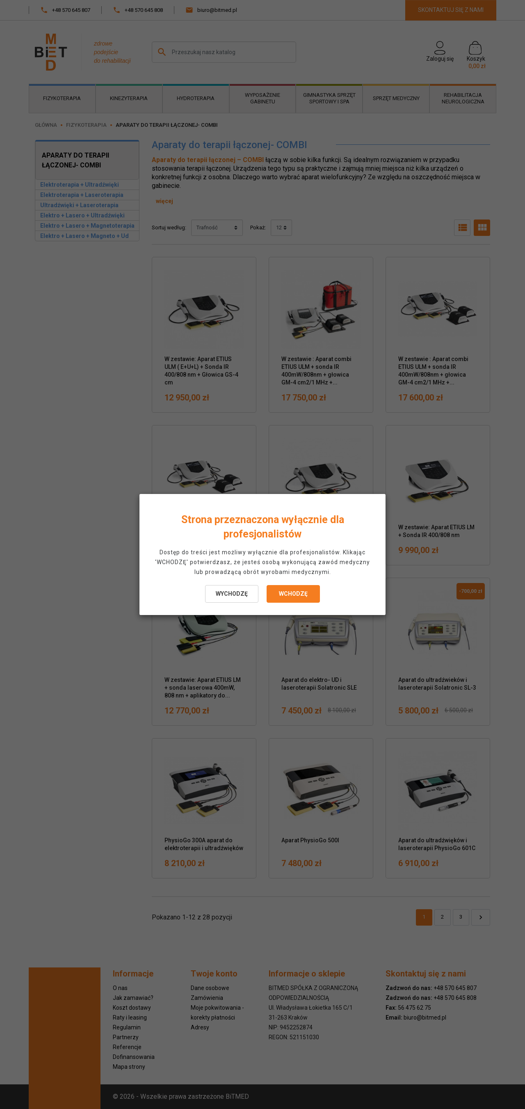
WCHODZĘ (293, 593)
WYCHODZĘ (232, 593)
